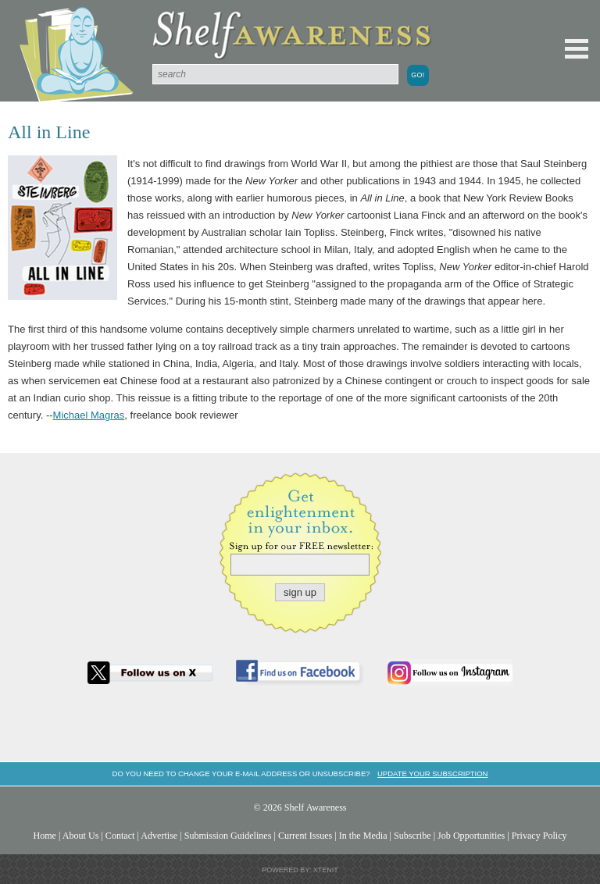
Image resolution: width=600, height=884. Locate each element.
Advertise (159, 835)
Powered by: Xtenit (300, 870)
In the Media (363, 835)
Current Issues (305, 835)
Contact (120, 835)
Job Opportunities (471, 835)
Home (44, 835)
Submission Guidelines (228, 835)
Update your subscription (432, 773)
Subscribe (412, 835)
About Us (80, 835)
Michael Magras (89, 415)
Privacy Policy (539, 835)
